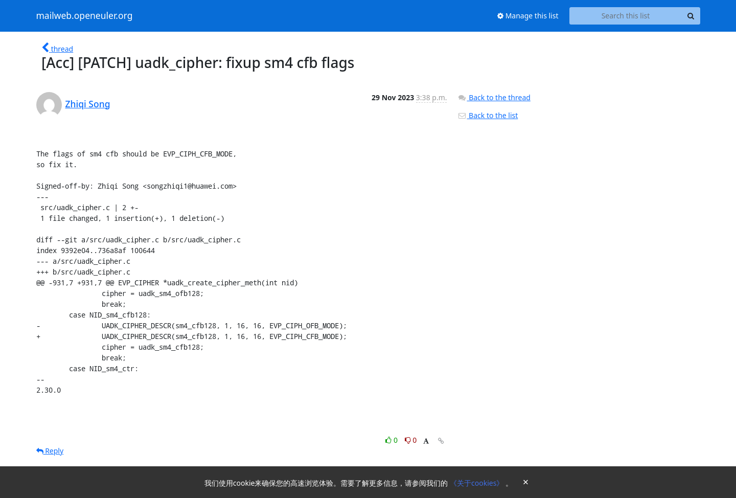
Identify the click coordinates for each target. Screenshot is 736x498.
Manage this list (528, 15)
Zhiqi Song (87, 104)
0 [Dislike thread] (411, 440)
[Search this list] (625, 16)
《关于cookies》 (477, 483)
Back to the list (487, 115)
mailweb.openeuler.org (84, 16)
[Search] (691, 16)
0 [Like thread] (392, 440)
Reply (50, 451)
